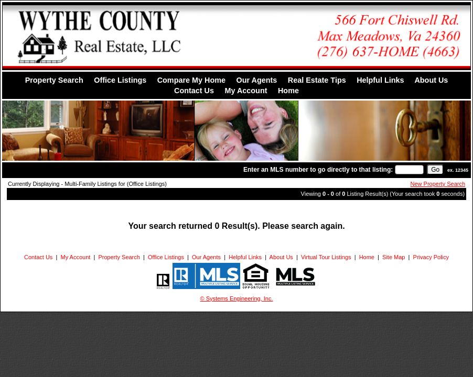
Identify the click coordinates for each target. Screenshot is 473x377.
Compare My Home (191, 80)
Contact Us (194, 90)
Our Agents (256, 80)
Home (288, 90)
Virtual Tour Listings (326, 257)
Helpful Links (380, 80)
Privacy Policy (431, 257)
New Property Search (438, 184)
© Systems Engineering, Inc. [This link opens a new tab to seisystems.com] (236, 298)
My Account (245, 90)
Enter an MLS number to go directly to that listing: (318, 169)
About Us (431, 80)
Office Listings (120, 80)
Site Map (393, 257)
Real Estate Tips (317, 80)
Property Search (54, 80)
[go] (435, 169)
